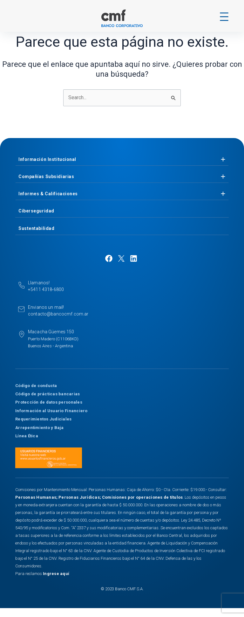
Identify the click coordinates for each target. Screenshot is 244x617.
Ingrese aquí (56, 573)
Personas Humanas (35, 497)
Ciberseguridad (36, 210)
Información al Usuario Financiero (51, 410)
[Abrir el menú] (224, 17)
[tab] (122, 159)
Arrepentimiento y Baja (39, 427)
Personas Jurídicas (79, 497)
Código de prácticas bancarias (47, 394)
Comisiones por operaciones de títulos (142, 497)
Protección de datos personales (48, 402)
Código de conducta (36, 385)
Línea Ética (26, 435)
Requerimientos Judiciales (43, 419)
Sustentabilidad (36, 228)
